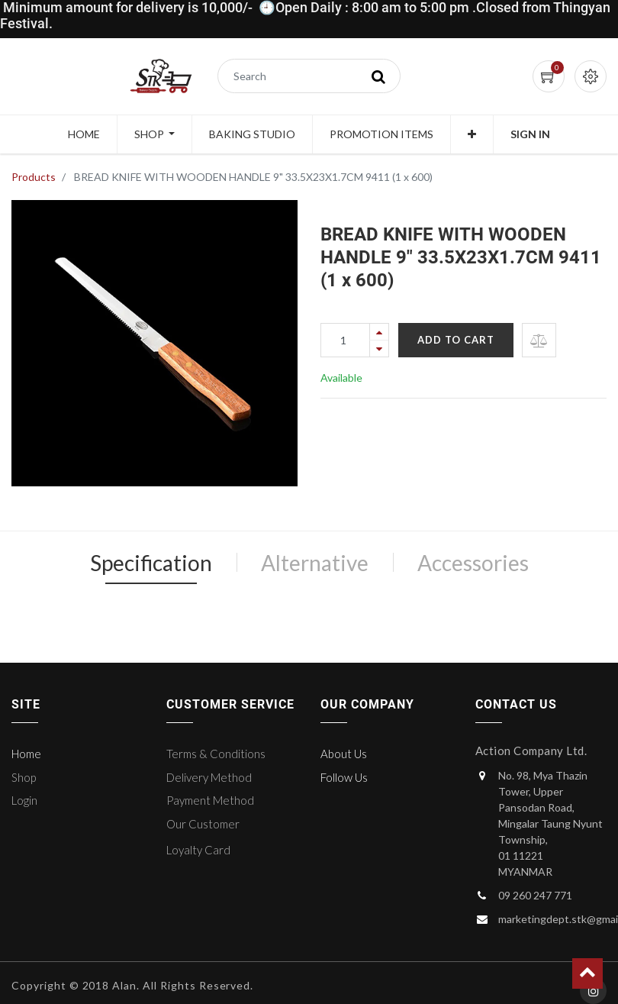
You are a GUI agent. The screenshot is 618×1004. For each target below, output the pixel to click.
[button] (472, 134)
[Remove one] (379, 349)
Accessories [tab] (473, 563)
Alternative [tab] (315, 563)
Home (26, 753)
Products (33, 176)
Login (24, 800)
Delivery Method (209, 777)
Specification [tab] (151, 563)
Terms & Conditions (216, 753)
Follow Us (344, 777)
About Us (343, 753)
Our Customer (203, 824)
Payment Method (210, 800)
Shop (23, 777)
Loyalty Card (198, 850)
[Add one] (379, 332)
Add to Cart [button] (455, 340)
